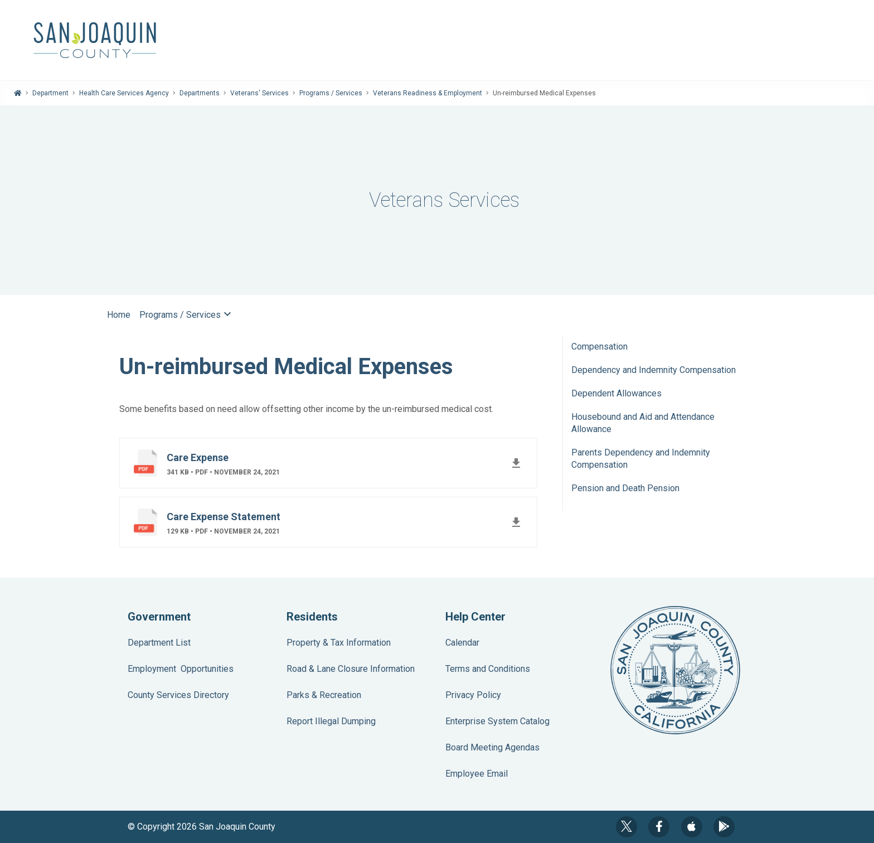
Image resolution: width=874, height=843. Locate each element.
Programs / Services (330, 93)
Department (50, 93)
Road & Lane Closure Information (351, 668)
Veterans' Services (259, 93)
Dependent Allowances (616, 393)
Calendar (462, 642)
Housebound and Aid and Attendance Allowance (643, 422)
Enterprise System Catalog (497, 721)
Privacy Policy (473, 695)
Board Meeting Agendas (492, 747)
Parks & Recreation (324, 695)
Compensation (599, 346)
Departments (199, 93)
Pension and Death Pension (625, 488)
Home (118, 314)
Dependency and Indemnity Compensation (653, 370)
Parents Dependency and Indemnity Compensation (640, 458)
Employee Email (476, 773)
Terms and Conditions (487, 668)
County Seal (675, 670)
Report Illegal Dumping (331, 721)
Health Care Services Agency (124, 93)
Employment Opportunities (181, 668)
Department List (159, 642)
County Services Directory (178, 695)
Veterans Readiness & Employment (427, 93)
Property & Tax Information (339, 642)
